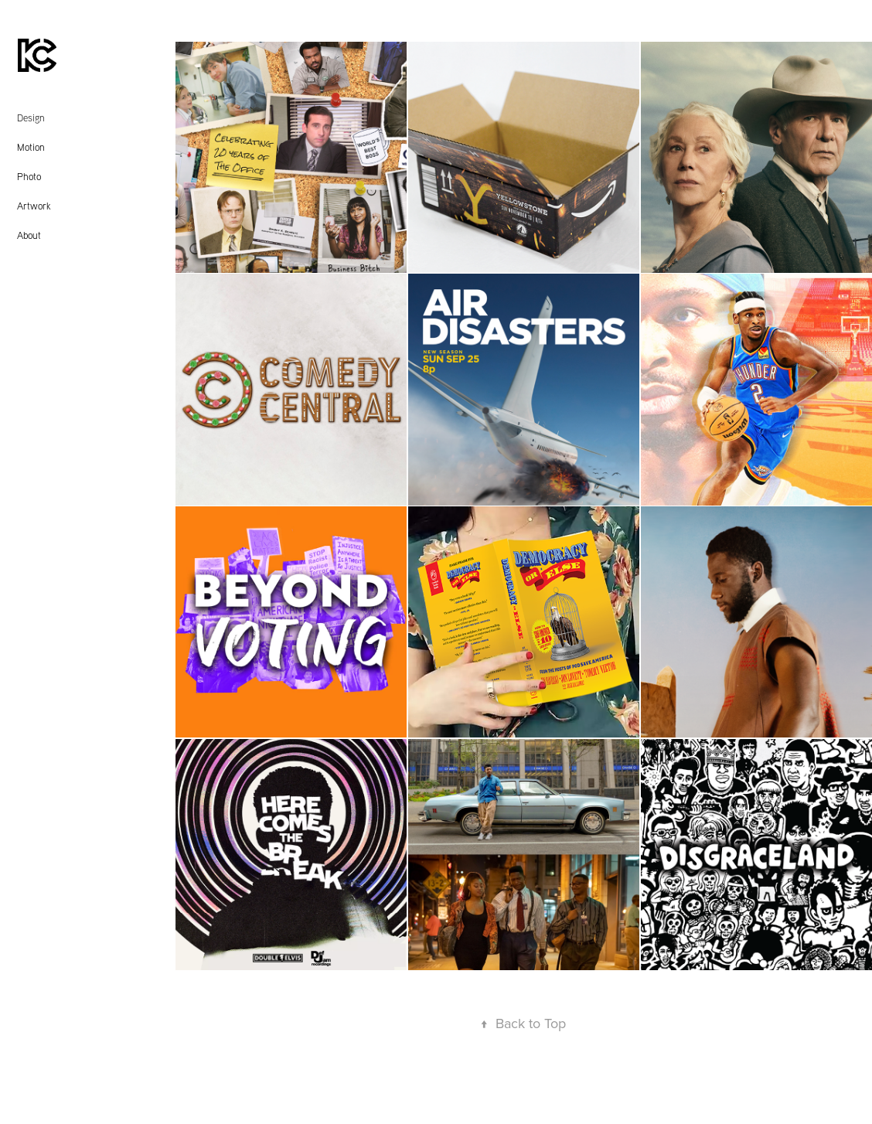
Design (31, 117)
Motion (31, 147)
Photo (29, 176)
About (29, 235)
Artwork (34, 205)
